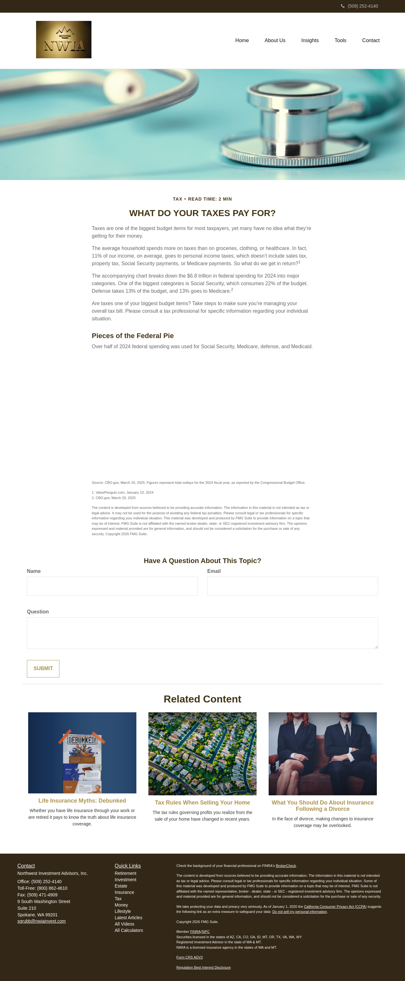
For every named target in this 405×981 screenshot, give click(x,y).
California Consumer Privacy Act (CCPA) (335, 906)
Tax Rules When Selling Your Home (202, 802)
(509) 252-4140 (359, 6)
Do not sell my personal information (299, 912)
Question (38, 611)
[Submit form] (43, 668)
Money (121, 904)
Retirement (125, 873)
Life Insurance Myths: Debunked (82, 801)
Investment (125, 879)
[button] (275, 40)
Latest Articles (128, 917)
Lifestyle (123, 911)
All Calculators (129, 930)
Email (214, 571)
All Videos (124, 923)
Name (34, 571)
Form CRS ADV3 (190, 957)
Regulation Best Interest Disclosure (204, 967)
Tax (118, 898)
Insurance (124, 892)
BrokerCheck (286, 866)
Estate (121, 885)
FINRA (195, 931)
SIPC (206, 931)
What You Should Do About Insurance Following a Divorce (323, 805)
